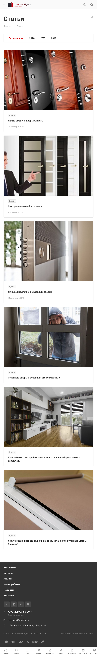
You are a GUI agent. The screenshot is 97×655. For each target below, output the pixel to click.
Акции (8, 578)
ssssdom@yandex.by (18, 620)
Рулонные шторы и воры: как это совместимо (34, 377)
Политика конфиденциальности (77, 633)
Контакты (9, 595)
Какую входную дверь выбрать (25, 120)
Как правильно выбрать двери (25, 206)
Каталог (8, 573)
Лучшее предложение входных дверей (30, 292)
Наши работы (12, 584)
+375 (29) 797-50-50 (19, 611)
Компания (10, 567)
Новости (9, 589)
